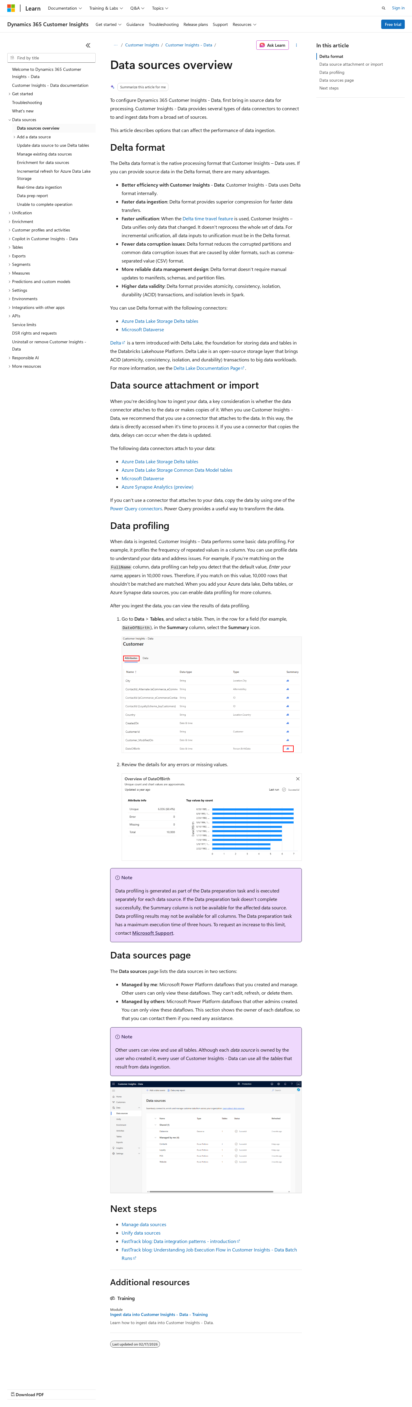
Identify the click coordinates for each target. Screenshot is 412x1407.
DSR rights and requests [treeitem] (34, 333)
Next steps (329, 88)
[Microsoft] (11, 8)
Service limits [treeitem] (24, 324)
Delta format (331, 56)
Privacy (132, 1389)
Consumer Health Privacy (173, 1389)
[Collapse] (88, 45)
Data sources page (336, 80)
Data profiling (331, 72)
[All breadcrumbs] (115, 45)
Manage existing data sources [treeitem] (44, 154)
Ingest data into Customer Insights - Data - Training (159, 1314)
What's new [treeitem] (23, 111)
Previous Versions (55, 1389)
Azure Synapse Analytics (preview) (157, 486)
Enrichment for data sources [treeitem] (43, 162)
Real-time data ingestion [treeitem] (39, 187)
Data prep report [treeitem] (32, 195)
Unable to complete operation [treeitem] (44, 204)
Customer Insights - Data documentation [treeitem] (50, 85)
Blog (82, 1389)
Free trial (393, 24)
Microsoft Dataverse (143, 329)
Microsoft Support (152, 933)
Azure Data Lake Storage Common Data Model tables (177, 470)
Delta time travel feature (208, 218)
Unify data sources (141, 1232)
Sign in (398, 8)
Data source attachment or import (351, 64)
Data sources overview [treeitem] (38, 128)
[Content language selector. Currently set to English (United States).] (34, 1374)
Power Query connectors (136, 508)
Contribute (108, 1389)
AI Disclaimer (19, 1389)
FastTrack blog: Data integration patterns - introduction (179, 1241)
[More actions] (296, 45)
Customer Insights (142, 45)
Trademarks (250, 1389)
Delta (115, 342)
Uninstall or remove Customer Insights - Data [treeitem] (49, 345)
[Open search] (384, 8)
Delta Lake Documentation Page (207, 368)
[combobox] (51, 58)
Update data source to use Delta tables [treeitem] (53, 145)
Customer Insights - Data (188, 45)
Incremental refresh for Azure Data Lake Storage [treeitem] (54, 174)
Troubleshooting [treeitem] (27, 102)
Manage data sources (144, 1224)
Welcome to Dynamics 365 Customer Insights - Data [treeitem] (46, 73)
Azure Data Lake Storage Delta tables (160, 321)
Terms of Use (220, 1389)
